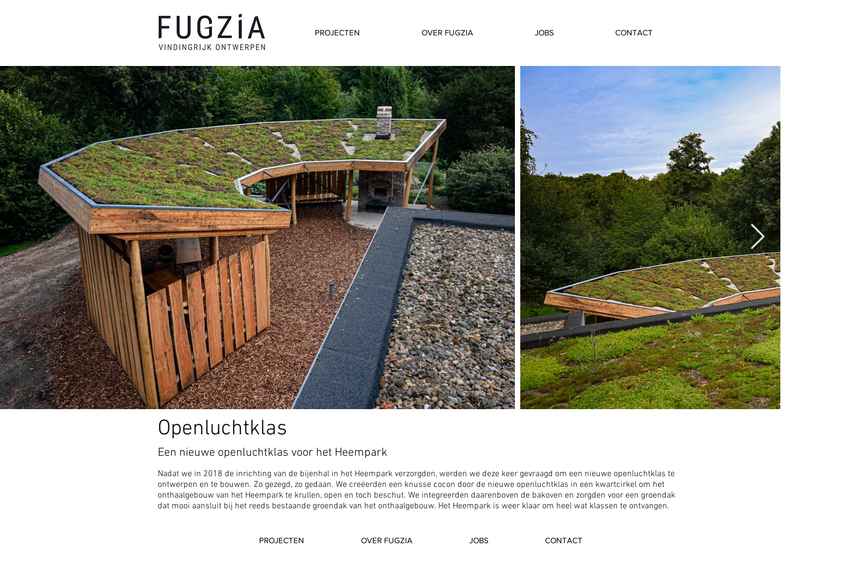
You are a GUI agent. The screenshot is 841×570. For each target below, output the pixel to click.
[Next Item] (757, 237)
